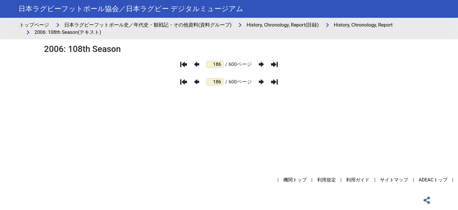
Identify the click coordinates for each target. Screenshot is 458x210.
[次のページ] (261, 64)
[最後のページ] (274, 64)
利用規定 (326, 180)
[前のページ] (196, 64)
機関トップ (295, 180)
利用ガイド (357, 180)
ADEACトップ (433, 180)
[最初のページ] (183, 64)
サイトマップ (394, 180)
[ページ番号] (215, 64)
